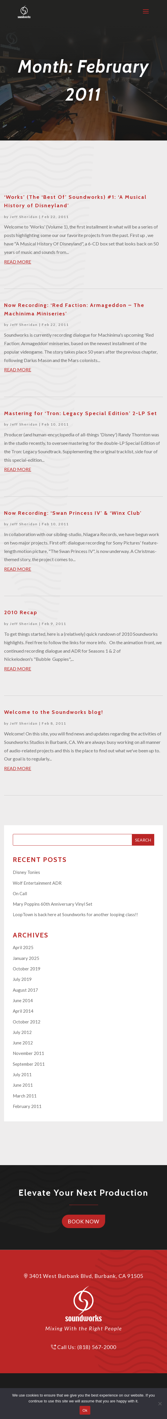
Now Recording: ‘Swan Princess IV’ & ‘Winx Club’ (73, 513)
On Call (20, 893)
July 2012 (22, 1032)
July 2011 (22, 1074)
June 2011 (23, 1085)
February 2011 (27, 1106)
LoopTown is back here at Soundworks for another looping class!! (75, 914)
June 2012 (23, 1042)
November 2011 (28, 1053)
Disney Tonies (26, 872)
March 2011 (25, 1095)
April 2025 (23, 947)
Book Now (83, 1221)
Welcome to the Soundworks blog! (53, 712)
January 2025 (26, 958)
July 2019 (22, 979)
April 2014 (23, 1011)
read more (17, 261)
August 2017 (25, 990)
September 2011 (29, 1064)
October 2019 (26, 968)
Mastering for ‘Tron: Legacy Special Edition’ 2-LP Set (80, 413)
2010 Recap (20, 612)
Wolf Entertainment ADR (37, 883)
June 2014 (23, 1000)
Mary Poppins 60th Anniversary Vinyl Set (52, 904)
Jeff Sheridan (24, 217)
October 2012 (26, 1021)
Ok (84, 1410)
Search (143, 839)
